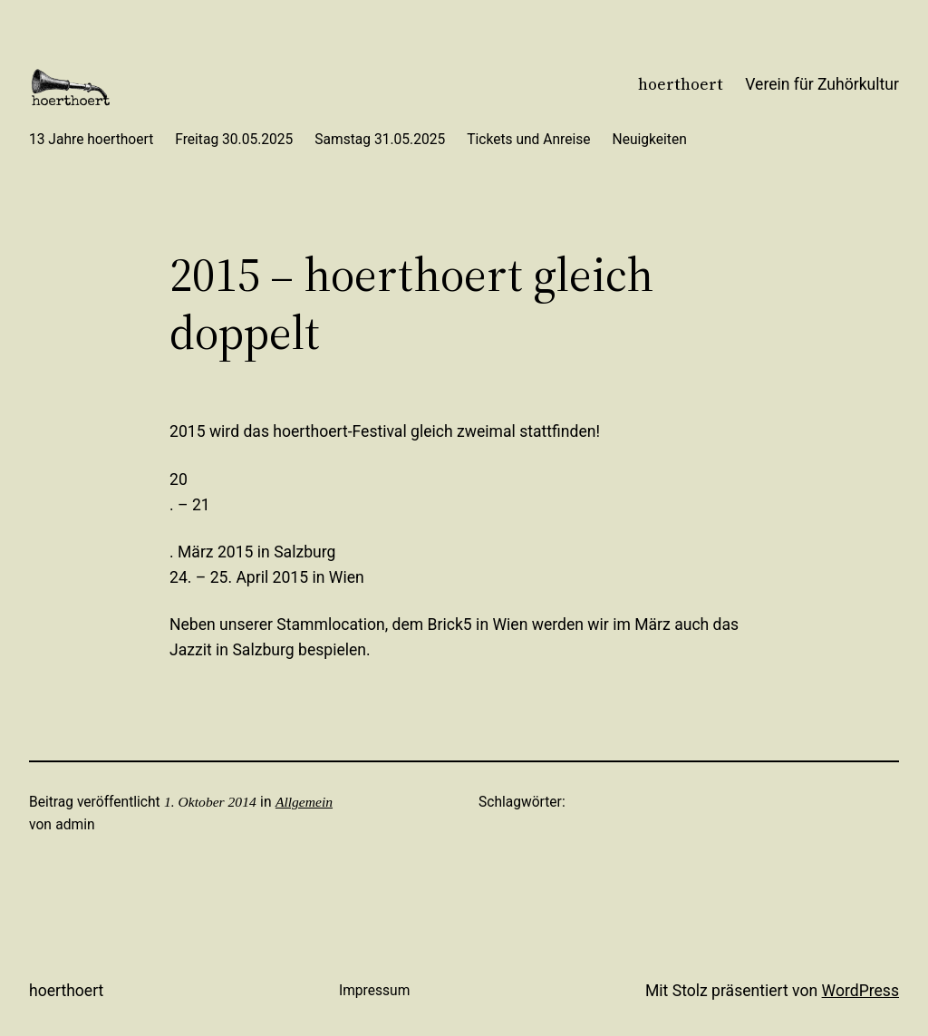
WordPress (860, 991)
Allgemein (304, 801)
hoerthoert (680, 84)
